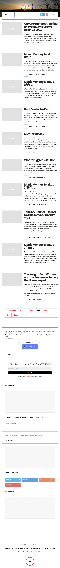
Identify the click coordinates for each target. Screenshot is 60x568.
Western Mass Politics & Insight (30, 6)
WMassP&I (30, 544)
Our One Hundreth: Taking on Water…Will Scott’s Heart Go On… (40, 27)
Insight (39, 299)
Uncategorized (42, 74)
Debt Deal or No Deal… (38, 109)
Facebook (30, 480)
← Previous (11, 310)
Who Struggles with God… (40, 160)
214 (8, 315)
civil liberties (41, 177)
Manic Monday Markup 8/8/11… (39, 55)
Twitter (13, 480)
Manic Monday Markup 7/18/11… (39, 246)
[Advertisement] (30, 402)
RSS (47, 480)
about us (13, 338)
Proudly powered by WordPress (22, 551)
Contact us (29, 376)
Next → (17, 315)
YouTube (13, 485)
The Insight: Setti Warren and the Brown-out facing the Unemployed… (41, 277)
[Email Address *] (30, 368)
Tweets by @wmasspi (10, 423)
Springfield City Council (44, 237)
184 (31, 310)
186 (45, 310)
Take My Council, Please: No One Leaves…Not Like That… (40, 215)
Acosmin (42, 551)
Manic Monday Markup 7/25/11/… (39, 186)
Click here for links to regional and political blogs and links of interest (23, 435)
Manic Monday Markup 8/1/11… (39, 83)
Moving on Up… (34, 134)
